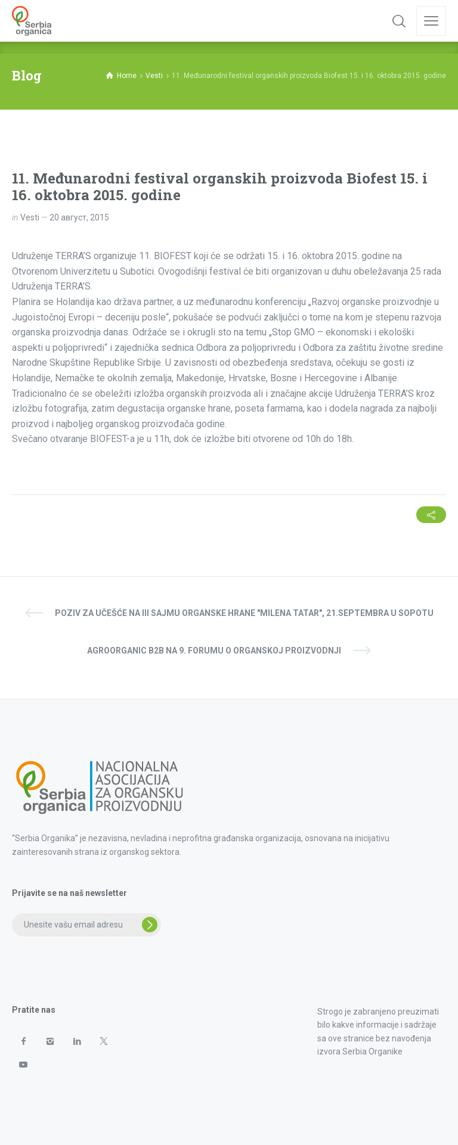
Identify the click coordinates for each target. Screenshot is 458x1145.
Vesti (29, 217)
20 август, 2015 (79, 217)
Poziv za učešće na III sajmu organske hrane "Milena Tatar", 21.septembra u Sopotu (244, 613)
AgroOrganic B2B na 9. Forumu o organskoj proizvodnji (214, 650)
